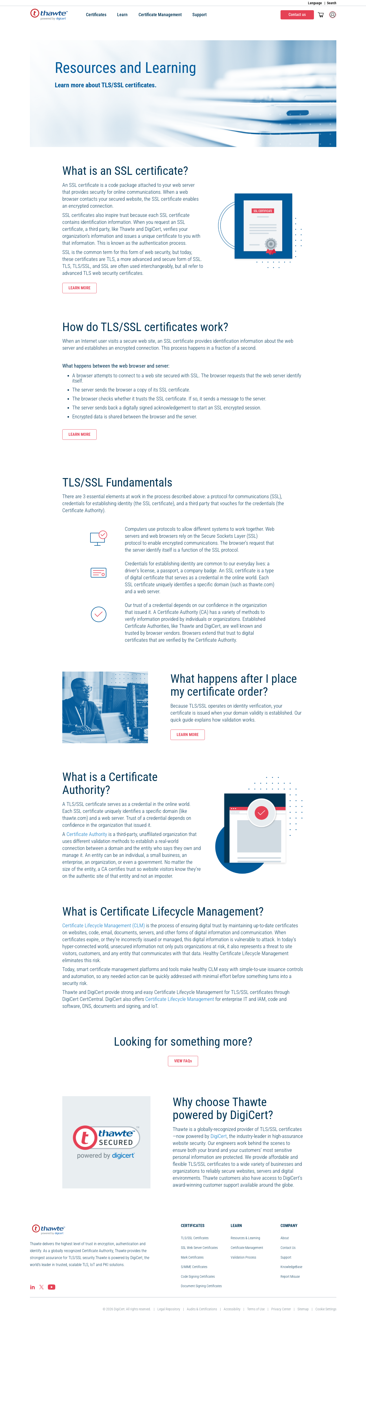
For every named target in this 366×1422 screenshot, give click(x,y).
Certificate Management (247, 1344)
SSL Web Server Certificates (199, 1344)
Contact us (297, 14)
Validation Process (243, 1354)
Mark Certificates (192, 1354)
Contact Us (288, 1344)
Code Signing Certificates (198, 1373)
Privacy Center (281, 1405)
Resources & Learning (245, 1334)
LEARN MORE (79, 288)
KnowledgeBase (291, 1363)
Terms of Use (256, 1405)
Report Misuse (290, 1373)
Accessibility (232, 1405)
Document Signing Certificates (201, 1382)
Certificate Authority (87, 930)
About (285, 1334)
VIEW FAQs (183, 1157)
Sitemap (303, 1405)
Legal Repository (168, 1405)
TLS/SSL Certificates (195, 1334)
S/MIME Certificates (194, 1363)
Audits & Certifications (202, 1405)
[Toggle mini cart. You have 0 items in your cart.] (321, 15)
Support (286, 1354)
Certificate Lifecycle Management (179, 1095)
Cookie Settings (325, 1405)
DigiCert (219, 1232)
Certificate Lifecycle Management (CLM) (103, 1022)
